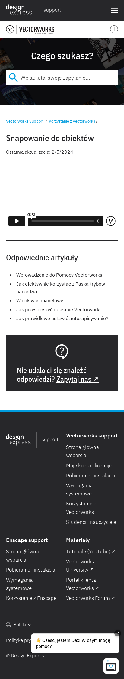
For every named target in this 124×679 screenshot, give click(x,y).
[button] (113, 10)
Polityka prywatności (28, 640)
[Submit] (13, 77)
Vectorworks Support (25, 121)
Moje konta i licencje (89, 465)
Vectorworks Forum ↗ (90, 598)
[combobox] (62, 77)
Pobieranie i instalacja (90, 475)
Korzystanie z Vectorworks (72, 121)
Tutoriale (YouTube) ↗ (91, 551)
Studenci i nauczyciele (91, 522)
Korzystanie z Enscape (31, 598)
